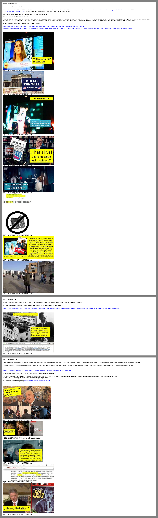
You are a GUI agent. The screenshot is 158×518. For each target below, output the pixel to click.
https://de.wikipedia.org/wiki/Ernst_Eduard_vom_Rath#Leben (20, 308)
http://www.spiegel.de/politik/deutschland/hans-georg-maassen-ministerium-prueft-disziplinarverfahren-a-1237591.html (37, 370)
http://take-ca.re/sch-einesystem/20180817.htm (110, 10)
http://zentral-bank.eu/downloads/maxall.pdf (37, 380)
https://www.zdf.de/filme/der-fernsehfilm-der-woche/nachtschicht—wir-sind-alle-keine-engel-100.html (104, 28)
